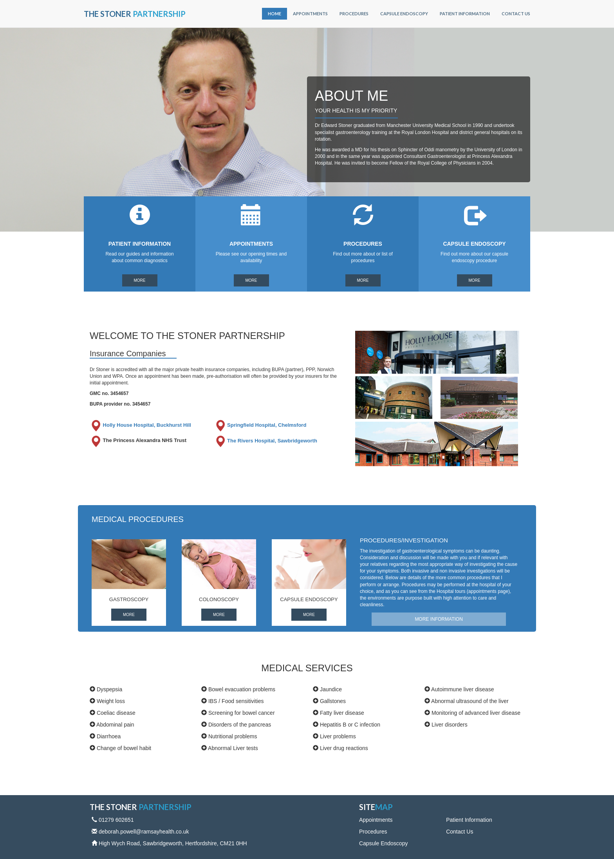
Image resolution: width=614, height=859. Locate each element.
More (140, 280)
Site (376, 807)
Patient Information (465, 13)
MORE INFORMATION (438, 619)
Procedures (354, 13)
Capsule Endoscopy (404, 13)
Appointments (310, 13)
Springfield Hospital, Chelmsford (260, 425)
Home (274, 13)
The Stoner (135, 13)
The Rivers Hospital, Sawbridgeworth (265, 441)
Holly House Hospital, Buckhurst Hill (140, 425)
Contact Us (516, 13)
